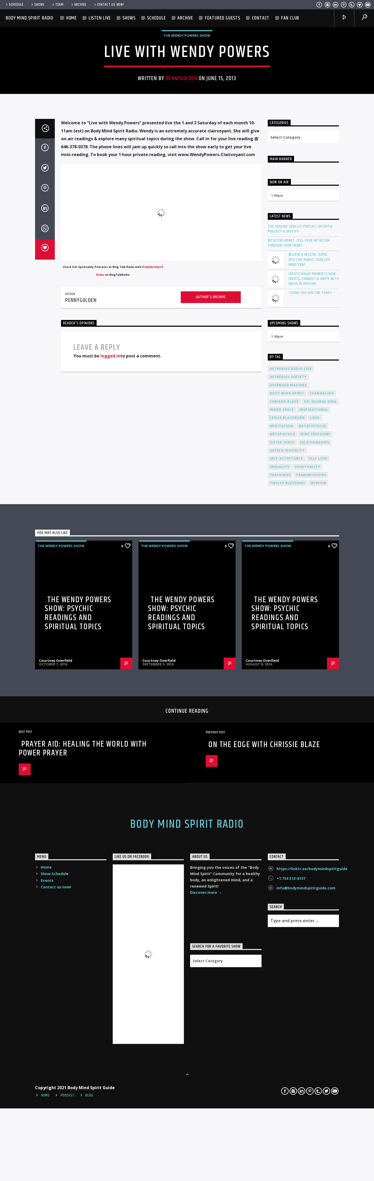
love (315, 697)
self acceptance (286, 738)
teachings (280, 754)
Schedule (14, 5)
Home (71, 18)
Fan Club (290, 18)
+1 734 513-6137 (291, 1158)
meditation (281, 705)
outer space (282, 722)
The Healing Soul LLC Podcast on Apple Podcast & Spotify (300, 508)
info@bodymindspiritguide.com (306, 1167)
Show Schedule (55, 1153)
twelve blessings (287, 762)
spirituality (307, 746)
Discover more (206, 1173)
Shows (37, 5)
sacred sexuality (287, 730)
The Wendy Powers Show (187, 163)
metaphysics (282, 713)
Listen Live (100, 18)
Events (47, 1159)
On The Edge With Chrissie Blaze (264, 1024)
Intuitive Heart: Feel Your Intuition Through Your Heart (299, 522)
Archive (78, 5)
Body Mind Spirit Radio (29, 18)
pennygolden (181, 206)
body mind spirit (287, 673)
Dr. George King (320, 681)
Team (57, 5)
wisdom (318, 762)
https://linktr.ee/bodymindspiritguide (312, 1148)
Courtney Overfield (55, 940)
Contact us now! (108, 5)
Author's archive (211, 576)
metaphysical (312, 705)
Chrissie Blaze (284, 681)
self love (318, 738)
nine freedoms (315, 713)
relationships (314, 722)
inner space (282, 689)
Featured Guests (222, 18)
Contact (261, 18)
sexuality (280, 746)
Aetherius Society (288, 656)
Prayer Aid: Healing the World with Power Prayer (82, 1028)
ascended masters (288, 664)
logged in (110, 635)
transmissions (311, 754)
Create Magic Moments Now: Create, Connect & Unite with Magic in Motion (314, 558)
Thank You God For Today (310, 572)
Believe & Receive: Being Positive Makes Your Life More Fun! (309, 539)
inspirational (313, 689)
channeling (322, 673)
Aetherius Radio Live (291, 648)
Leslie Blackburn (287, 697)
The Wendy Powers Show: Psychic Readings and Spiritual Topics (78, 893)
